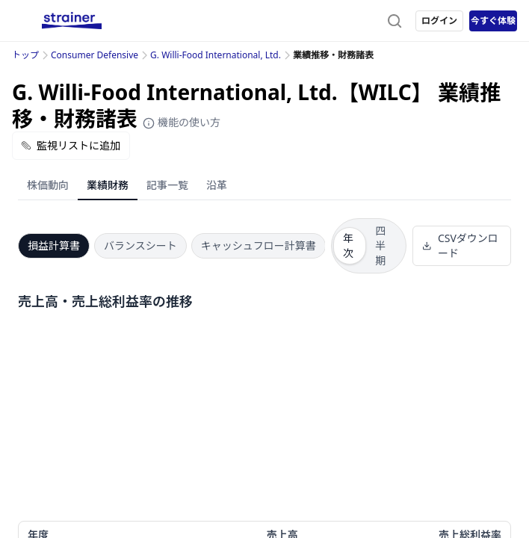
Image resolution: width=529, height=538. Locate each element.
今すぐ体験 (493, 20)
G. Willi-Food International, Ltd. (215, 55)
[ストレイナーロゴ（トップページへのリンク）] (72, 21)
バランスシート (140, 245)
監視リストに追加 (71, 145)
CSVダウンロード (460, 245)
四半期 (380, 245)
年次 (348, 245)
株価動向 (48, 185)
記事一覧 (167, 185)
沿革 (216, 185)
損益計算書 (54, 245)
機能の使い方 (181, 122)
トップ (25, 55)
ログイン (439, 20)
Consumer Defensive (94, 55)
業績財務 (108, 185)
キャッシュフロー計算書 (258, 245)
